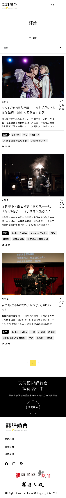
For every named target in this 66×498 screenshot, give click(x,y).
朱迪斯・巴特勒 (45, 337)
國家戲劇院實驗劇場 (37, 239)
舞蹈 (5, 233)
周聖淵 (51, 331)
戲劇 (5, 134)
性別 (31, 337)
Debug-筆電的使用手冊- (15, 140)
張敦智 (5, 101)
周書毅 (6, 239)
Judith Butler (39, 140)
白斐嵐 (5, 298)
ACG (25, 134)
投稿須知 (9, 454)
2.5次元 (16, 134)
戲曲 (5, 331)
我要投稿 (33, 407)
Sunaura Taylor (38, 233)
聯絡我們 (9, 446)
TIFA (53, 233)
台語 (32, 331)
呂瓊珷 (41, 331)
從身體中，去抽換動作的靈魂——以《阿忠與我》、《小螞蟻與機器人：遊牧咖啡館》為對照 (28, 211)
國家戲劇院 (18, 239)
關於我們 (9, 439)
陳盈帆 (5, 200)
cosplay (34, 134)
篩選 (33, 37)
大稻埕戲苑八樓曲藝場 (14, 337)
